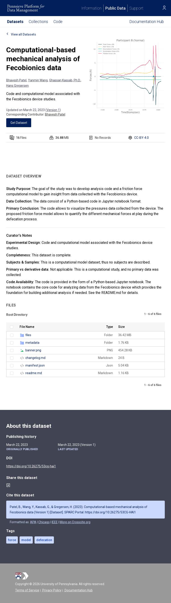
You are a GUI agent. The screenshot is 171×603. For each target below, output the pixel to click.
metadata (32, 342)
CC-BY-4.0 (141, 137)
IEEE (55, 522)
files (28, 335)
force (12, 540)
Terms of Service (27, 590)
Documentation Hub (78, 590)
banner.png (33, 350)
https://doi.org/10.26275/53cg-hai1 (31, 466)
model (26, 540)
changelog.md (35, 358)
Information (91, 8)
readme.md (33, 373)
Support (136, 8)
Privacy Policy (51, 590)
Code (58, 21)
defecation (44, 540)
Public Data (115, 8)
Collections (38, 21)
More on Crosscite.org (75, 522)
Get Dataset (18, 122)
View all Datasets (21, 34)
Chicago (44, 522)
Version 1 (53, 110)
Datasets (15, 21)
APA (33, 522)
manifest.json (35, 365)
